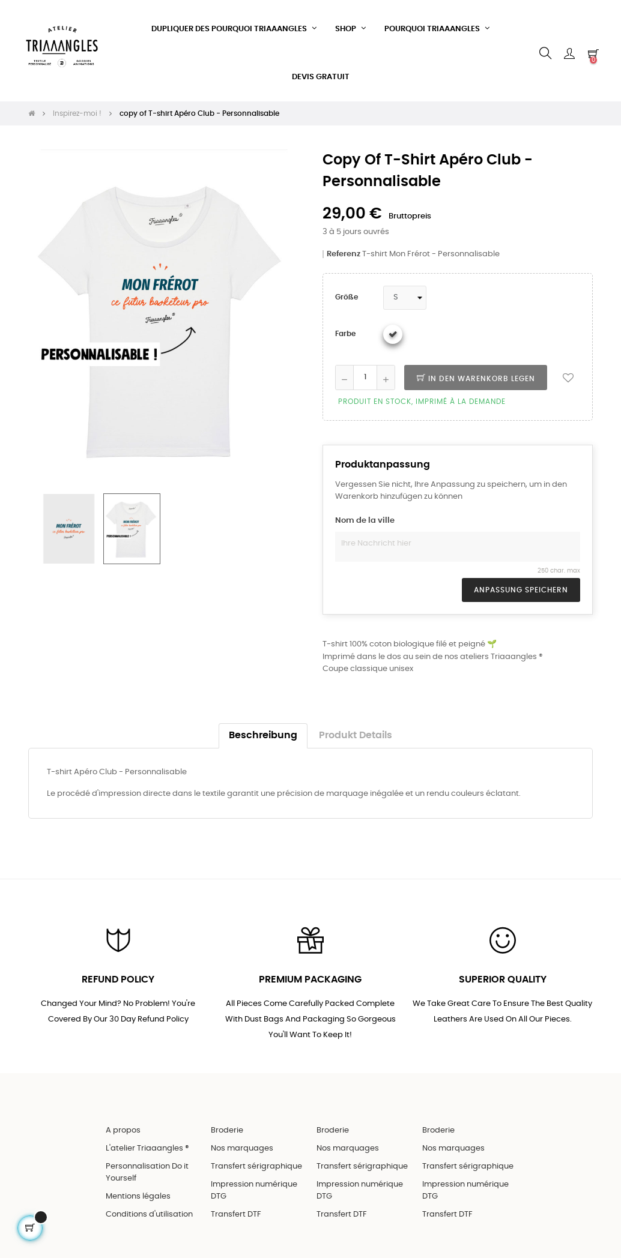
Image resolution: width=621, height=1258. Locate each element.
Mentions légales (138, 1194)
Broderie (227, 1128)
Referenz (343, 251)
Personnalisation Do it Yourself (147, 1170)
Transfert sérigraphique (256, 1164)
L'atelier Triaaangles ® (147, 1146)
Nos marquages (242, 1146)
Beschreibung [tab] (263, 732)
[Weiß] (392, 331)
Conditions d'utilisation (149, 1212)
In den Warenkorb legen (476, 375)
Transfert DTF (236, 1212)
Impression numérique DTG (254, 1188)
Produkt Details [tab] (355, 732)
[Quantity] (365, 375)
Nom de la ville (365, 518)
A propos (123, 1128)
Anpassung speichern (521, 587)
